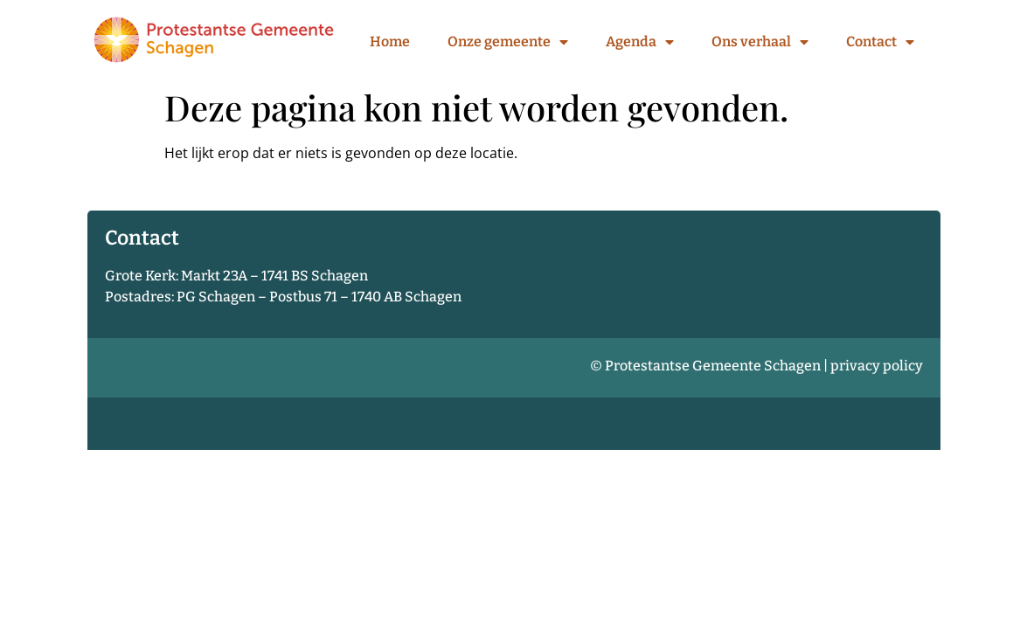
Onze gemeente (508, 42)
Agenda (640, 42)
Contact (880, 42)
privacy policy (876, 365)
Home (390, 41)
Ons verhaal (759, 42)
